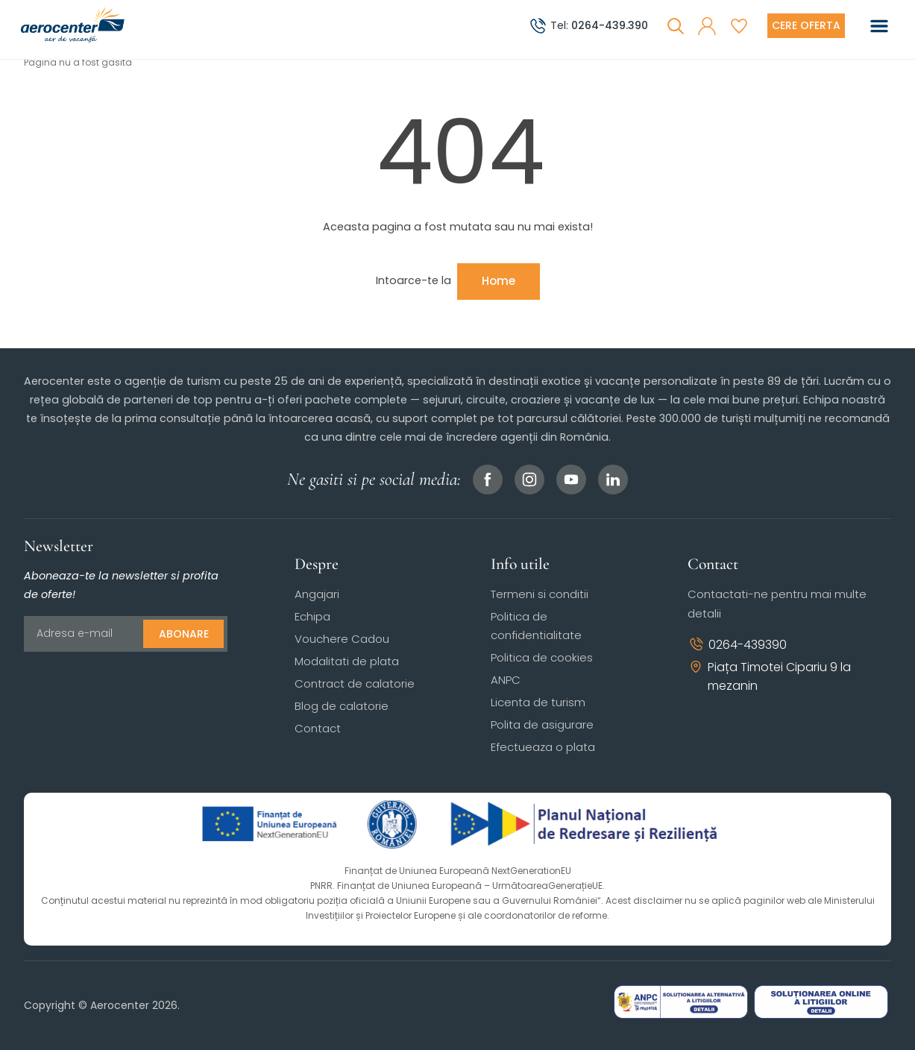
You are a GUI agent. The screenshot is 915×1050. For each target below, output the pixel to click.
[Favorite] (739, 26)
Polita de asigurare (542, 724)
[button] (707, 26)
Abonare (184, 633)
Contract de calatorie (355, 683)
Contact (318, 728)
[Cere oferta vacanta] (806, 25)
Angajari (317, 594)
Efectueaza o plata (543, 747)
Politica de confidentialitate (536, 626)
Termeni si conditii (539, 594)
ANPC (506, 680)
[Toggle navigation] (879, 26)
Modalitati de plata (347, 661)
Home (498, 281)
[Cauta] (675, 26)
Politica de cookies (542, 657)
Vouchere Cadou (342, 639)
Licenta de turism (538, 702)
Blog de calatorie (342, 706)
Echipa (312, 616)
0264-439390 (737, 644)
